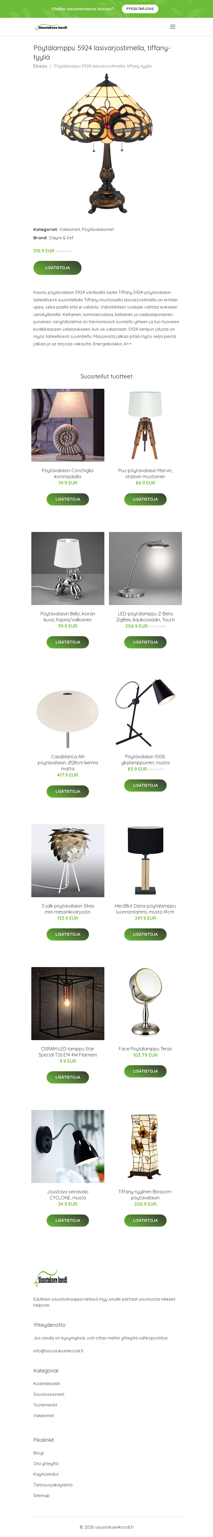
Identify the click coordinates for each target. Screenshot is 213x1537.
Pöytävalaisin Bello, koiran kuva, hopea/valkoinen (68, 617)
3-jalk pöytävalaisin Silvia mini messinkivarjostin (68, 909)
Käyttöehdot (46, 1474)
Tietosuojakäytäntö (53, 1485)
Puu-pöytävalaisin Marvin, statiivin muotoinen (145, 473)
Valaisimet (69, 229)
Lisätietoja (57, 267)
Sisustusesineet (48, 1394)
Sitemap (41, 1495)
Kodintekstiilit (46, 1383)
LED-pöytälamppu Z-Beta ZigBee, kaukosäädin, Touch (145, 617)
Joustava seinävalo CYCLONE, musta (68, 1195)
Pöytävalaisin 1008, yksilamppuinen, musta (145, 759)
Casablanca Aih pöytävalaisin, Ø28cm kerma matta (68, 763)
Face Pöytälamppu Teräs (145, 1049)
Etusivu (40, 66)
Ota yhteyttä (45, 1463)
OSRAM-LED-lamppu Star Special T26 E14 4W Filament (68, 1052)
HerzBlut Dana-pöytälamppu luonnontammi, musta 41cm (145, 909)
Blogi (38, 1453)
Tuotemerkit (45, 1405)
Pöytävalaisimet (98, 229)
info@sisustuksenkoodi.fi (58, 1351)
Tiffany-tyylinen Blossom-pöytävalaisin (145, 1195)
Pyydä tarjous (140, 9)
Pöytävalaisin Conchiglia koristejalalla (67, 473)
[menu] (173, 26)
